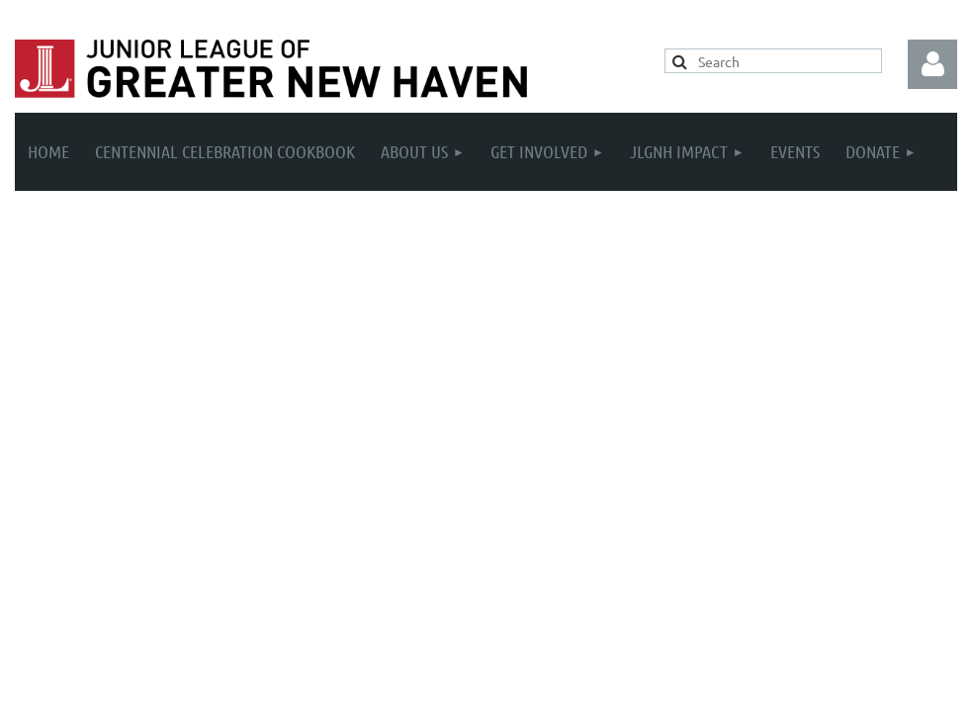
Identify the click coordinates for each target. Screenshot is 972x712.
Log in (932, 64)
